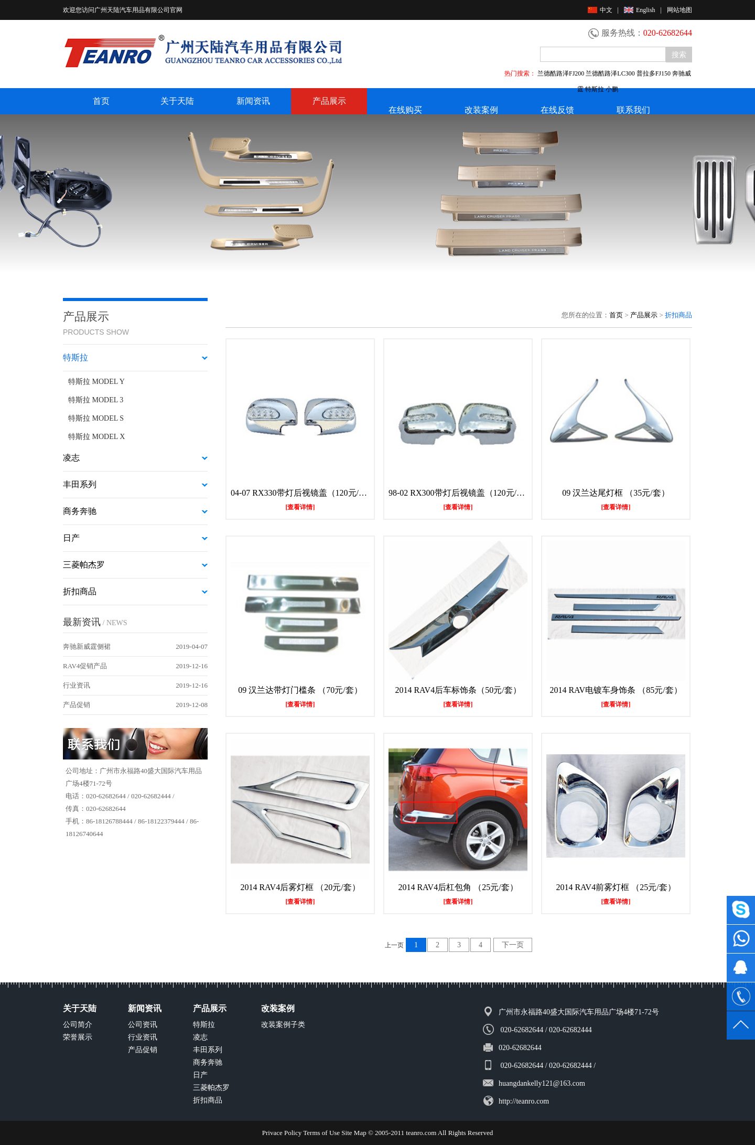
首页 (101, 101)
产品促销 (76, 705)
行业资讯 (76, 685)
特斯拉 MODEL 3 (95, 400)
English (639, 10)
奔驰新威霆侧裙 (87, 646)
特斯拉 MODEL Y (96, 382)
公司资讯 (142, 1025)
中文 (600, 10)
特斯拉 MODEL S (96, 418)
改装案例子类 (283, 1025)
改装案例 (481, 109)
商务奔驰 (207, 1062)
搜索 (679, 55)
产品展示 (329, 101)
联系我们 (633, 109)
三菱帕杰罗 (211, 1088)
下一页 (513, 945)
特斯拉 (204, 1025)
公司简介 (77, 1025)
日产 (200, 1075)
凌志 (200, 1037)
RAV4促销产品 (85, 666)
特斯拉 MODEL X (96, 437)
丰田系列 (207, 1050)
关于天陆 (177, 101)
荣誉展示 (77, 1037)
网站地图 (679, 10)
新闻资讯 (253, 101)
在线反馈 (557, 109)
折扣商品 (207, 1100)
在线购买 (405, 109)
